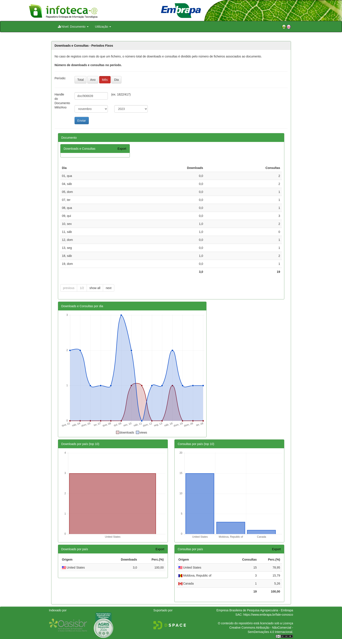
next (108, 288)
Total (80, 79)
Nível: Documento (73, 26)
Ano (92, 79)
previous (69, 288)
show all (94, 288)
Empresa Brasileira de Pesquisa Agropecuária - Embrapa (254, 610)
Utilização (103, 26)
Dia (116, 79)
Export (122, 148)
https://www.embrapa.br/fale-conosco (268, 614)
